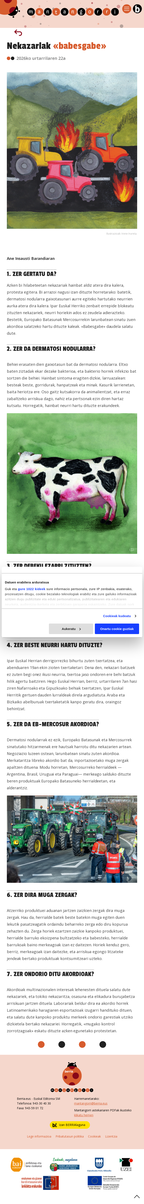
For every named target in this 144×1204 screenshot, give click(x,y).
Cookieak (94, 1136)
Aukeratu (71, 629)
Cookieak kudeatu (117, 616)
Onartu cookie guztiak (117, 629)
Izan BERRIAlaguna (69, 1125)
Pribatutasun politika (70, 1136)
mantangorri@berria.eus (90, 1103)
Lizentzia (111, 1136)
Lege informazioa (39, 1136)
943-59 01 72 (34, 1108)
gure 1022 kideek (32, 589)
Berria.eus (24, 1099)
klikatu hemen (83, 1115)
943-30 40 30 (42, 1103)
